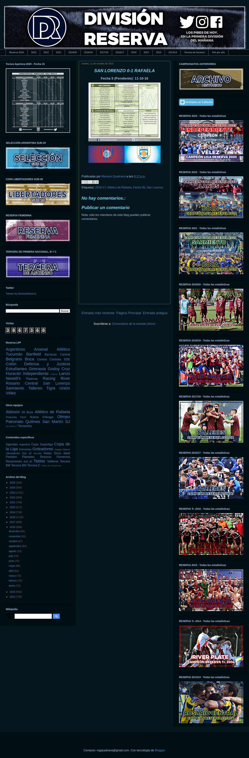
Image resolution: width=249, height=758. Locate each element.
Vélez (11, 393)
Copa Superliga (42, 444)
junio (12, 560)
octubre (13, 541)
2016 (133, 52)
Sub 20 (27, 461)
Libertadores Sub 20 (18, 453)
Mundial (38, 453)
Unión (64, 388)
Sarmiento (15, 388)
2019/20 (72, 52)
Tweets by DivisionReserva (21, 293)
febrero (13, 580)
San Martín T (11, 426)
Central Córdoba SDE (53, 359)
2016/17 (119, 52)
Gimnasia (37, 369)
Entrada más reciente (98, 313)
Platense (32, 378)
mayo (12, 565)
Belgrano (14, 359)
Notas (48, 453)
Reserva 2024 (16, 52)
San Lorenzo (155, 187)
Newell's (13, 378)
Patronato (14, 421)
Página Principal (128, 313)
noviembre (15, 536)
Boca (29, 359)
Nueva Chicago (41, 417)
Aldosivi (13, 412)
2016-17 (100, 187)
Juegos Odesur (62, 449)
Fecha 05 (139, 187)
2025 (13, 482)
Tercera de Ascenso (194, 52)
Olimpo (63, 416)
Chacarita (11, 417)
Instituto (54, 374)
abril (11, 570)
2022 (46, 52)
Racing (49, 378)
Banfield (33, 354)
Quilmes (32, 421)
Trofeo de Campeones (51, 466)
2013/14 (173, 52)
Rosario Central (22, 383)
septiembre (15, 546)
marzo (13, 575)
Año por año (218, 52)
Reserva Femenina (55, 457)
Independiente (36, 373)
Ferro (23, 417)
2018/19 (88, 52)
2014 (158, 52)
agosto (13, 551)
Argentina (24, 444)
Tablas (39, 461)
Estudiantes (16, 369)
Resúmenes (14, 461)
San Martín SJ (56, 421)
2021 (58, 52)
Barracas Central (57, 354)
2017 (13, 522)
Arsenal (41, 349)
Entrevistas (25, 449)
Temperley (25, 426)
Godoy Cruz (59, 369)
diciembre (15, 531)
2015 (146, 52)
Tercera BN (18, 465)
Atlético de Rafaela (119, 187)
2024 (13, 487)
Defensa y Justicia (47, 364)
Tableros (52, 461)
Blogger (160, 750)
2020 (13, 507)
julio (11, 556)
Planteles (28, 457)
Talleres (35, 388)
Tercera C (33, 465)
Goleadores (42, 449)
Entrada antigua (155, 313)
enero (12, 585)
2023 (33, 52)
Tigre (50, 388)
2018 (13, 517)
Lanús (64, 373)
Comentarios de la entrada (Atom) (133, 323)
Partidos (11, 457)
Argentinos (15, 349)
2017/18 (104, 52)
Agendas (12, 444)
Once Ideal (62, 453)
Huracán (13, 373)
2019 (13, 512)
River (65, 378)
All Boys (27, 412)
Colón (11, 364)
